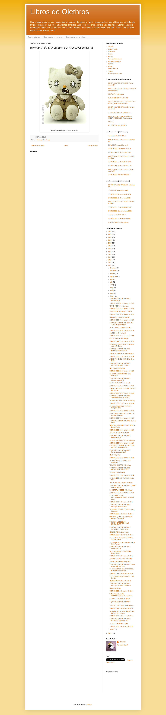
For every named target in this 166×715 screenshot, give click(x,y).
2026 (110, 232)
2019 (110, 251)
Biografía (110, 46)
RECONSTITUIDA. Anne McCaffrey (120, 559)
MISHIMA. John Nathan (117, 368)
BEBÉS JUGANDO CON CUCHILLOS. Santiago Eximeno (121, 414)
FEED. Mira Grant (115, 588)
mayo (112, 288)
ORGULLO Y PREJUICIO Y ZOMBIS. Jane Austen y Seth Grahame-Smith (121, 102)
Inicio (66, 146)
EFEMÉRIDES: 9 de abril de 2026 (118, 175)
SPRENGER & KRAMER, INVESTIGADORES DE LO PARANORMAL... (119, 523)
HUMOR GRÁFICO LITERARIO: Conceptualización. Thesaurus (120, 584)
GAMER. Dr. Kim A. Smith (117, 333)
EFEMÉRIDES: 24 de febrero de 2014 (121, 330)
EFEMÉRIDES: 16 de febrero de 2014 (121, 411)
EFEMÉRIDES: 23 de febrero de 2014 (121, 336)
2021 (110, 246)
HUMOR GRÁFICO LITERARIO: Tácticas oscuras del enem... (119, 396)
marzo (112, 293)
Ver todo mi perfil (122, 645)
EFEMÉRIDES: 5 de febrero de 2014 (121, 573)
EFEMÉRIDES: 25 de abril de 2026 (119, 218)
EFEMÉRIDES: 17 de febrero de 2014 (121, 403)
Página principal (34, 37)
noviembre (113, 271)
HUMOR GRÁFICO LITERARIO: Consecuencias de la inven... (119, 602)
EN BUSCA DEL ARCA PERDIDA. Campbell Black (120, 407)
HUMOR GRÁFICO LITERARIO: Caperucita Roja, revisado (119, 619)
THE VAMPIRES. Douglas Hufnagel (120, 483)
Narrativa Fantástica (114, 61)
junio (111, 285)
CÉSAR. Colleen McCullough (118, 339)
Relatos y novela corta (115, 74)
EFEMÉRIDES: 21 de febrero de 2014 (121, 356)
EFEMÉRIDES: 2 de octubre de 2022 (119, 165)
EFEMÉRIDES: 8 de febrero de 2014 (121, 514)
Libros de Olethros (59, 12)
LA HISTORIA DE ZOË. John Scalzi (120, 490)
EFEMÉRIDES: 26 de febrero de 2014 (121, 314)
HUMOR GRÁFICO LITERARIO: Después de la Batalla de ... (119, 469)
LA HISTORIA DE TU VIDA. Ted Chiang (122, 400)
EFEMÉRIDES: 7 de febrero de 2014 (121, 535)
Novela (110, 66)
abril (111, 290)
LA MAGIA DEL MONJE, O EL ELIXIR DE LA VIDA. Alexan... (121, 612)
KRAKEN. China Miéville (117, 472)
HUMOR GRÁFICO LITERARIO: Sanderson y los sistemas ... (119, 528)
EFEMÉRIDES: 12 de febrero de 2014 (121, 458)
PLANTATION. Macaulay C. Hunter (120, 311)
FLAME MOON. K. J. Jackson (119, 306)
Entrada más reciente (37, 146)
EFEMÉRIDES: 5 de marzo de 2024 (119, 149)
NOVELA (111, 122)
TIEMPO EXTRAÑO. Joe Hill (117, 136)
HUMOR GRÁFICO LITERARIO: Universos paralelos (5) (119, 451)
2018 (110, 254)
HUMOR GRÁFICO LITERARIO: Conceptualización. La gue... (119, 364)
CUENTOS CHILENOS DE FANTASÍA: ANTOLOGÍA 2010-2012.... (121, 446)
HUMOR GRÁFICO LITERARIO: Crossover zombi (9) (119, 379)
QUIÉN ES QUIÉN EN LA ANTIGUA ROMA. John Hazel (120, 517)
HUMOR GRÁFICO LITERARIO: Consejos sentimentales (119, 505)
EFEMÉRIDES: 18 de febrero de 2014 (121, 393)
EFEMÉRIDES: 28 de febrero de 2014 (121, 303)
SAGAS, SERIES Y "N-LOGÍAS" (118, 98)
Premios (110, 71)
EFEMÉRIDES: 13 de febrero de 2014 (121, 443)
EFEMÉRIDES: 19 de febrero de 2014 (121, 386)
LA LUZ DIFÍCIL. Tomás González (120, 327)
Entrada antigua (93, 146)
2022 (110, 243)
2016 (110, 260)
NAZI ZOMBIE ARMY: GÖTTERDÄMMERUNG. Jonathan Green (121, 497)
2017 (110, 257)
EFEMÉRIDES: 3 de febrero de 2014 (121, 608)
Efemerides (111, 51)
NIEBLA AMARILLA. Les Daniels (119, 383)
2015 (110, 263)
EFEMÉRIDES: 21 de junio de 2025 (119, 152)
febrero (112, 296)
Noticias (110, 64)
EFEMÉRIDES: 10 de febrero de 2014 (121, 493)
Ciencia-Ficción (113, 49)
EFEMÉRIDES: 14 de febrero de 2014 (121, 430)
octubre (112, 273)
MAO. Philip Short (115, 455)
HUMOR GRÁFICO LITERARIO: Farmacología (119, 299)
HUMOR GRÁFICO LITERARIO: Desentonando (119, 436)
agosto (112, 279)
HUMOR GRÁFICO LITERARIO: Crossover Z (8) (119, 547)
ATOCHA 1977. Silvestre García (119, 598)
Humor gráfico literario (43, 140)
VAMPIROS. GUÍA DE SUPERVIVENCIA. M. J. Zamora (120, 594)
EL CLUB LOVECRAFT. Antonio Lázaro (122, 440)
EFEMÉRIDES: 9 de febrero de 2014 (121, 502)
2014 (110, 265)
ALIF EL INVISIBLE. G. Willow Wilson (121, 353)
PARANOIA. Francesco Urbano (119, 317)
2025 (110, 234)
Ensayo (110, 54)
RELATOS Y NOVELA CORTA (117, 126)
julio (111, 282)
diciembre (113, 268)
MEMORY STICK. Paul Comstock (120, 581)
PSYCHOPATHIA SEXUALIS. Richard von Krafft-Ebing (121, 345)
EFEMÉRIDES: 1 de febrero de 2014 (121, 626)
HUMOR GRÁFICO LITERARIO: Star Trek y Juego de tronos (121, 323)
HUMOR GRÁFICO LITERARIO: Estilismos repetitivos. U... (119, 349)
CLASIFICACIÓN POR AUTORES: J (119, 113)
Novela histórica (113, 69)
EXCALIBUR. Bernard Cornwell (118, 145)
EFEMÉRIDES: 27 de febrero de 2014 (121, 309)
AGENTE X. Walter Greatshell (119, 433)
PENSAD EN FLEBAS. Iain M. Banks (121, 606)
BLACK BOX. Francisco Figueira (119, 561)
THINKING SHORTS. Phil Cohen (120, 465)
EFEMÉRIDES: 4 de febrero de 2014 (121, 591)
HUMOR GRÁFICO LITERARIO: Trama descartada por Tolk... (122, 565)
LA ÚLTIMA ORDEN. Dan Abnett (118, 222)
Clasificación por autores (53, 37)
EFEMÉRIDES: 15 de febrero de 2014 (121, 418)
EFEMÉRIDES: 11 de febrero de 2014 (121, 475)
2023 (110, 240)
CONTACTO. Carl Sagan (116, 94)
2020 (110, 248)
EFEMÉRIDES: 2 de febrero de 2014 (121, 616)
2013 (110, 633)
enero (112, 630)
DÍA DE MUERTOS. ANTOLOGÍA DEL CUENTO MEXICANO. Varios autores (120, 117)
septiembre (113, 276)
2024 (110, 237)
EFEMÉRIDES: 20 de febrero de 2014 (121, 371)
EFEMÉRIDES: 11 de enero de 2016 (119, 162)
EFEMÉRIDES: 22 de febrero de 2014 (121, 341)
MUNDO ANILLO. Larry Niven (119, 532)
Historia (110, 56)
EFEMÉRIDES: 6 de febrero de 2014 (121, 556)
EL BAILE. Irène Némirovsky (118, 623)
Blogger (89, 704)
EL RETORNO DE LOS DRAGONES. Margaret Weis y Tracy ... (121, 569)
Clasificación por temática (75, 37)
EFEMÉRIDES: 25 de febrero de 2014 (121, 320)
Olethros (123, 642)
